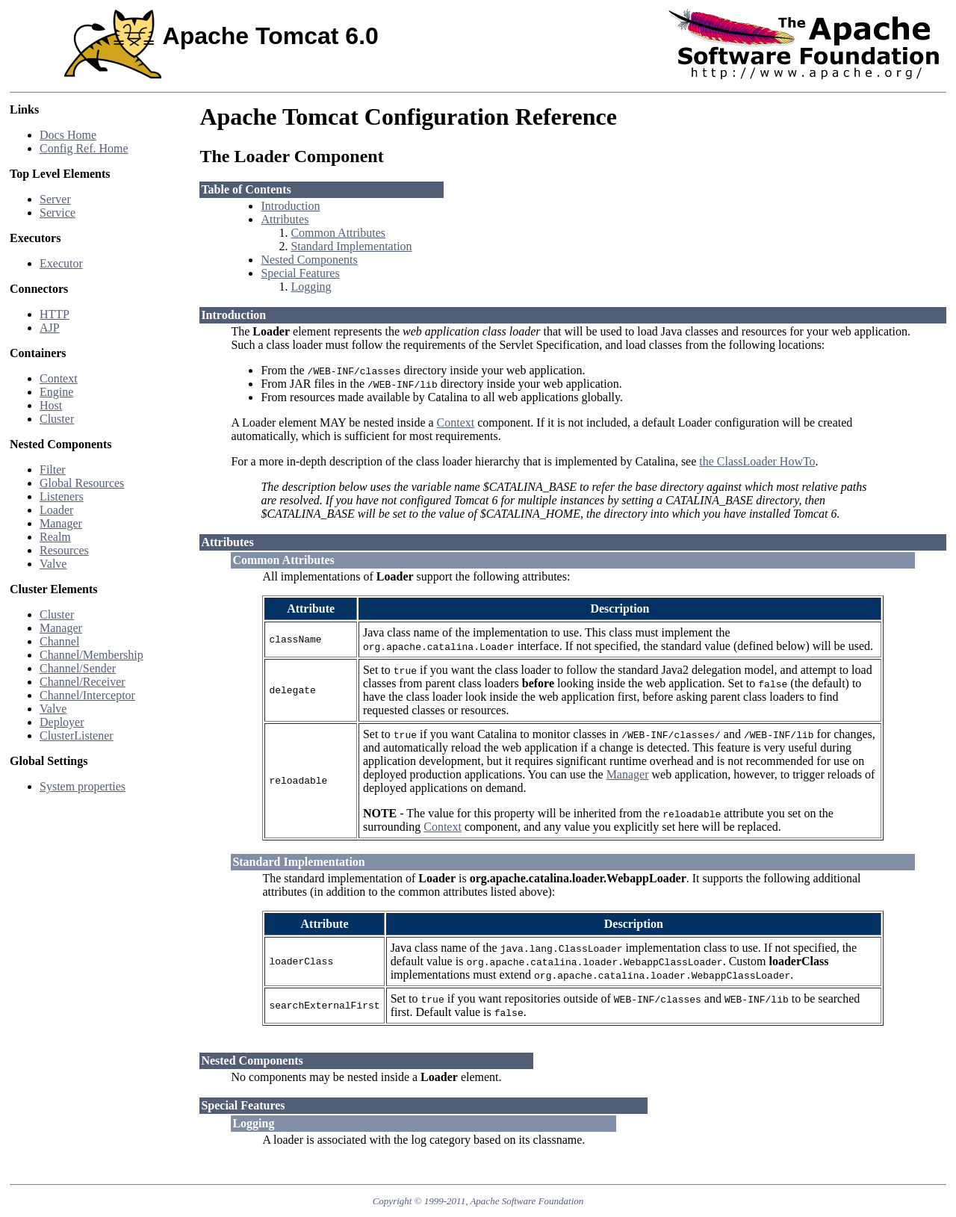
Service (57, 212)
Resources (64, 550)
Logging (311, 286)
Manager (61, 523)
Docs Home (68, 134)
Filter (53, 469)
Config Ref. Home (84, 148)
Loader (56, 510)
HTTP (54, 314)
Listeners (62, 496)
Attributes (284, 219)
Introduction (290, 205)
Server (55, 199)
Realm (55, 536)
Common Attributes (338, 232)
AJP (50, 327)
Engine (56, 391)
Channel (59, 641)
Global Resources (82, 483)
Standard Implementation (351, 246)
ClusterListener (77, 735)
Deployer (62, 722)
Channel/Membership (91, 654)
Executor (61, 263)
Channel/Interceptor (87, 695)
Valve (53, 563)
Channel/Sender (78, 668)
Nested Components (309, 259)
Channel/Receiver (82, 681)
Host (51, 405)
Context (59, 378)
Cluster (57, 418)
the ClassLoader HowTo (757, 461)
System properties (82, 786)
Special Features (300, 273)
